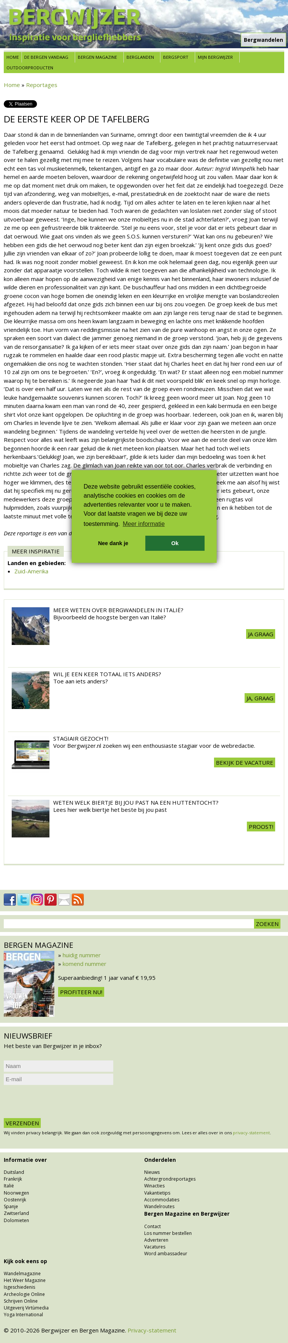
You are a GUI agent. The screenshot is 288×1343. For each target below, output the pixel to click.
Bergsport (175, 57)
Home (12, 57)
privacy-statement (251, 1132)
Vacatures (154, 1247)
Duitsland (14, 1172)
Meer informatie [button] (144, 524)
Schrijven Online (21, 1301)
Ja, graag (259, 698)
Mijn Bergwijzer (215, 57)
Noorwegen (16, 1193)
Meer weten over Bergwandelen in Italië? (118, 610)
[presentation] (61, 1101)
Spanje (11, 1206)
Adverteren (156, 1240)
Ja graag (260, 634)
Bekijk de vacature (244, 762)
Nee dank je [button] (113, 543)
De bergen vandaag (46, 57)
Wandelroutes (159, 1206)
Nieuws (152, 1172)
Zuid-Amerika (31, 571)
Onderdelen (160, 1160)
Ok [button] (175, 543)
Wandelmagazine (22, 1273)
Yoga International (23, 1314)
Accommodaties (161, 1199)
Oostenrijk (15, 1199)
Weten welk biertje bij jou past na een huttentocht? (136, 802)
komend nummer (84, 963)
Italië (9, 1186)
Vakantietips (157, 1193)
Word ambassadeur (165, 1253)
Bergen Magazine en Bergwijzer (186, 1213)
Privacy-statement (152, 1330)
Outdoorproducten (29, 67)
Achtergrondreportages (170, 1179)
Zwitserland (16, 1213)
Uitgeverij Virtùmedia (26, 1308)
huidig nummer (82, 955)
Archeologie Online (24, 1294)
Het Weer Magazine (25, 1280)
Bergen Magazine (97, 57)
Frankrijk (13, 1179)
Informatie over (25, 1160)
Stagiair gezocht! (80, 738)
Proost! (261, 826)
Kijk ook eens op (25, 1261)
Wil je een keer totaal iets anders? (107, 674)
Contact (152, 1226)
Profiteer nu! (81, 992)
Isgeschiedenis (19, 1287)
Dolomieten (16, 1220)
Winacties (154, 1186)
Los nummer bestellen (168, 1233)
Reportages (41, 85)
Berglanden (140, 57)
